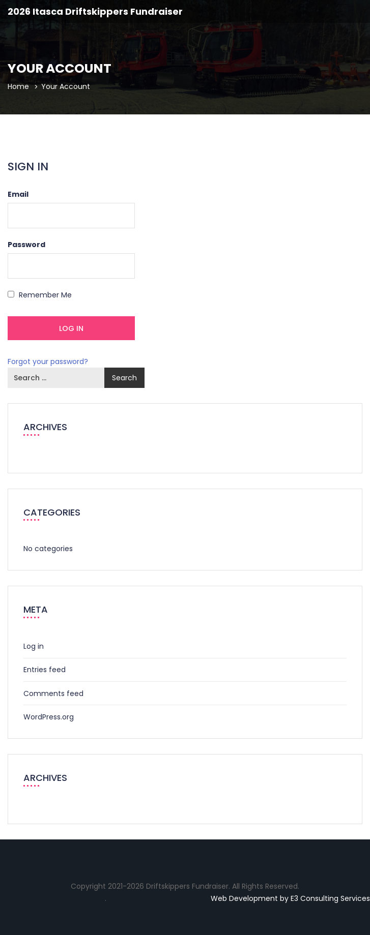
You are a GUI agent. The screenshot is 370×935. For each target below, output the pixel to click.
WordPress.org (48, 717)
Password (26, 244)
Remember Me (40, 295)
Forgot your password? (48, 361)
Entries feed (44, 670)
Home (18, 86)
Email (18, 194)
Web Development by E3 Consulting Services (290, 898)
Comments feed (53, 693)
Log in (33, 646)
